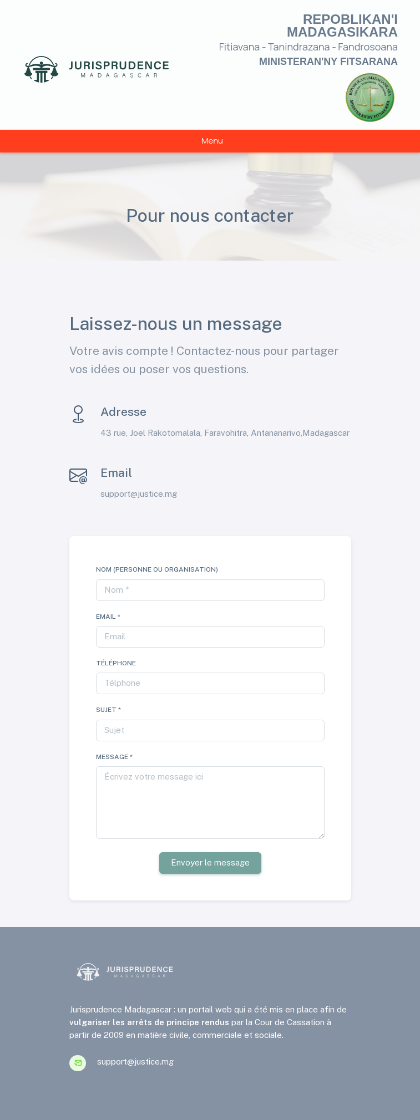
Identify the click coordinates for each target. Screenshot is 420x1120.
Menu (212, 140)
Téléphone (116, 663)
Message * (114, 757)
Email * (108, 616)
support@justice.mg (138, 493)
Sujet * (108, 710)
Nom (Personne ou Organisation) (157, 569)
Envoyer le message (210, 862)
